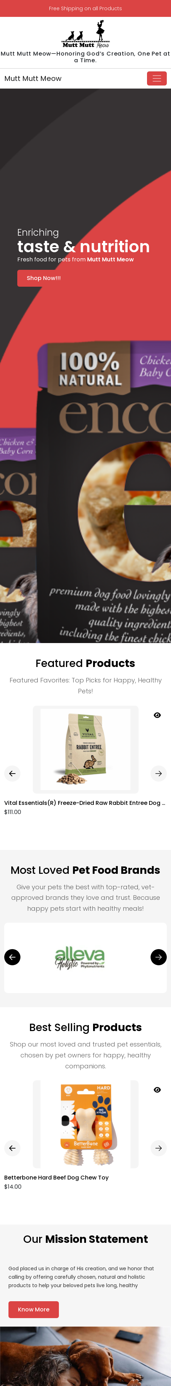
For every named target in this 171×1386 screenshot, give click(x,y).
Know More (33, 1309)
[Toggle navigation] (157, 78)
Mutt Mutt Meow (32, 78)
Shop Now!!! (44, 278)
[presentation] (12, 773)
